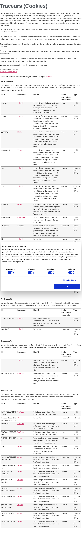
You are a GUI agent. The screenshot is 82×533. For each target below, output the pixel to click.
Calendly (20, 103)
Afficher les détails (69, 280)
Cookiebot (48, 77)
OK (67, 286)
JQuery (20, 204)
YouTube (20, 412)
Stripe (19, 132)
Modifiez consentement (8, 72)
